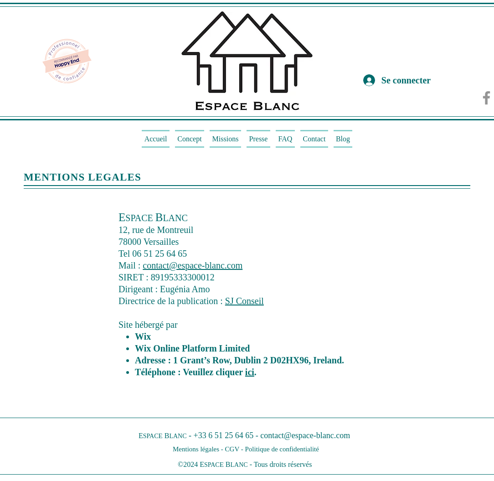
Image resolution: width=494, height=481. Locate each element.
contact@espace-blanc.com (192, 265)
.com (342, 435)
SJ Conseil (244, 301)
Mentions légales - (199, 449)
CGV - (235, 449)
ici (249, 372)
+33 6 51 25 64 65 (224, 435)
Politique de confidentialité (282, 449)
